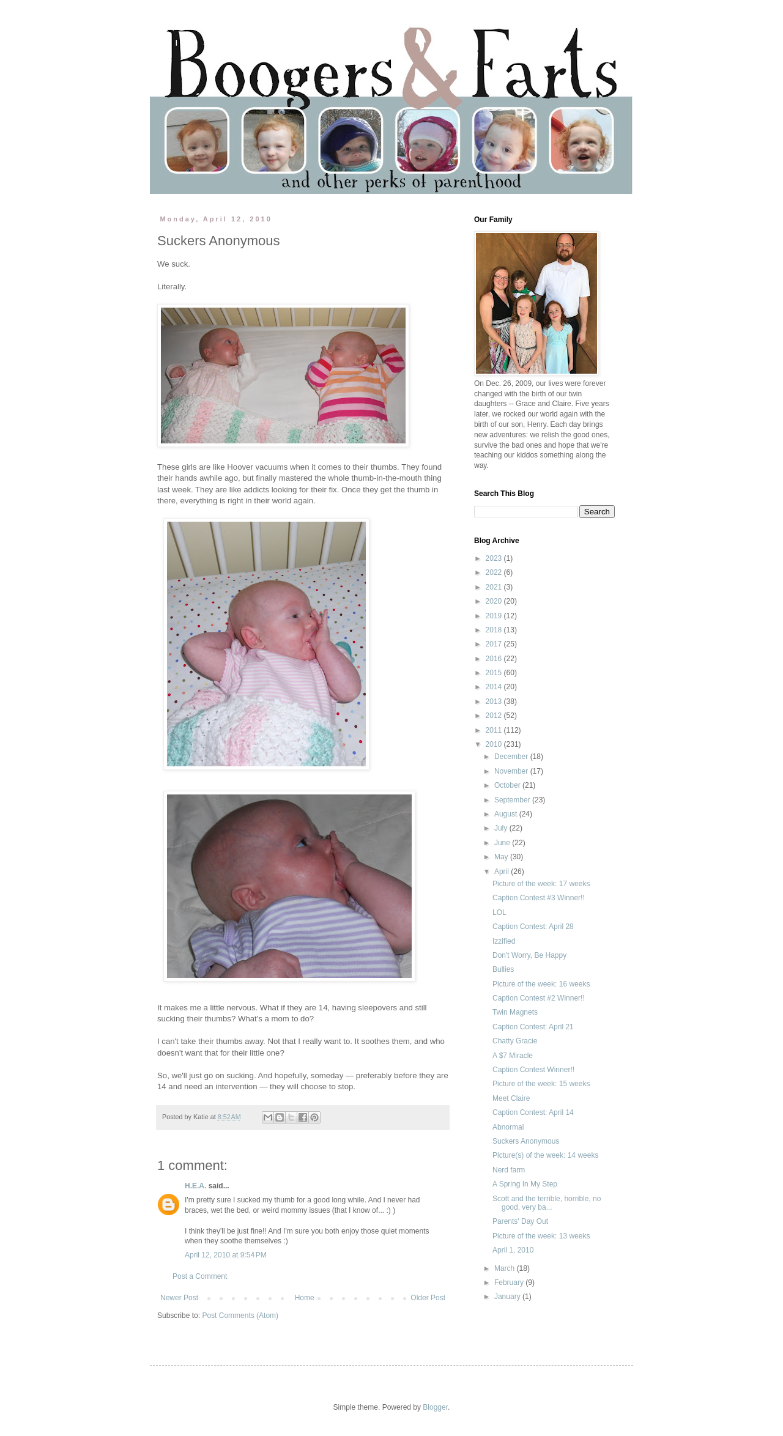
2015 (495, 672)
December (512, 756)
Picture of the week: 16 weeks (541, 984)
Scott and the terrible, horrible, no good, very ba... (546, 1203)
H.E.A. (195, 1186)
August (506, 814)
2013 (495, 701)
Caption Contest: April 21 (533, 1027)
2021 (495, 587)
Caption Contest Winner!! (533, 1069)
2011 (495, 730)
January (508, 1296)
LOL (499, 912)
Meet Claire (511, 1098)
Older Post (427, 1298)
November (512, 771)
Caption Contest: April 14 (533, 1112)
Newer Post (179, 1298)
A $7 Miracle (512, 1055)
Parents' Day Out (520, 1221)
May (502, 857)
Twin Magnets (515, 1012)
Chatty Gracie (514, 1041)
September (513, 800)
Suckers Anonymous (525, 1141)
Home (304, 1298)
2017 (495, 644)
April (502, 871)
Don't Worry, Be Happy (529, 955)
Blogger (435, 1407)
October (508, 785)
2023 (495, 558)
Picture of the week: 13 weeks (541, 1236)
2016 (495, 658)
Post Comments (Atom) (240, 1315)
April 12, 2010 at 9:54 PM (226, 1255)
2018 (495, 630)
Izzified (503, 941)
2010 (495, 744)
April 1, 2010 (512, 1250)
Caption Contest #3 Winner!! (538, 898)
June (503, 842)
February (509, 1282)
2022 (495, 572)
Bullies (503, 969)
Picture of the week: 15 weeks (541, 1083)
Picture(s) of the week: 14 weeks (545, 1155)
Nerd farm (508, 1170)
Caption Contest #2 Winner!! (538, 998)
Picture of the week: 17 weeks (541, 883)
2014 (495, 687)
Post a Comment (200, 1276)
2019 (495, 616)
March (505, 1268)
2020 (495, 601)
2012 (495, 715)
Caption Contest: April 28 (533, 926)
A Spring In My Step (524, 1184)
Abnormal (508, 1127)
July (502, 828)
